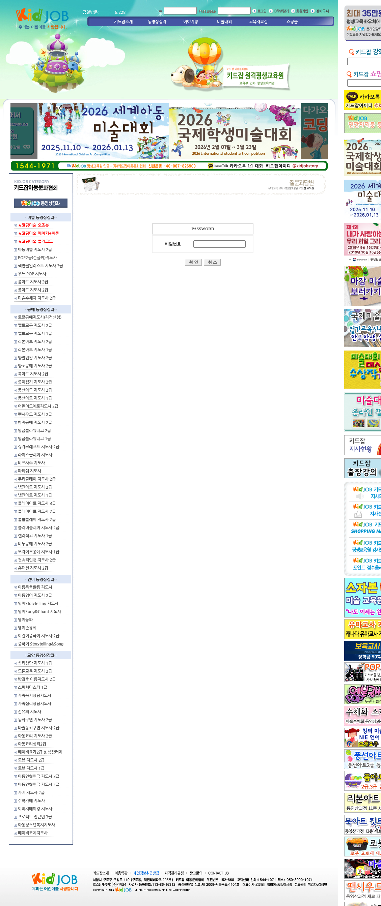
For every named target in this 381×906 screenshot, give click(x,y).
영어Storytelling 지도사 (38, 603)
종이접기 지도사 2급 (35, 382)
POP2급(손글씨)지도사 (37, 257)
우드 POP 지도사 (32, 273)
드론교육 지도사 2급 (35, 671)
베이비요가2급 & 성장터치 (40, 752)
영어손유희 (27, 627)
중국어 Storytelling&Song (40, 643)
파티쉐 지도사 (29, 471)
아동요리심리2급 (32, 744)
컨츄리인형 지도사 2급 (37, 559)
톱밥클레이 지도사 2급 (37, 519)
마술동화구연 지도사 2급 (38, 727)
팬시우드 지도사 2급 (35, 414)
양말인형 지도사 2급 (35, 357)
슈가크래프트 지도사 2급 (38, 446)
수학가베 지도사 (31, 800)
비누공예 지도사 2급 (35, 543)
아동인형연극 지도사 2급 (38, 784)
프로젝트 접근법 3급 (35, 816)
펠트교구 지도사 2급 (35, 325)
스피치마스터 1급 (32, 687)
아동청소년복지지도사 (36, 824)
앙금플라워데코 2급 (34, 430)
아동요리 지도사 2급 (35, 735)
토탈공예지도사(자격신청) (39, 317)
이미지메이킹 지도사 (35, 808)
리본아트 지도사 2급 (35, 341)
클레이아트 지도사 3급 (37, 503)
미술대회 (224, 21)
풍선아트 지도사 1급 (35, 398)
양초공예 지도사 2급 (35, 365)
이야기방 (190, 21)
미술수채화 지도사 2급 (37, 298)
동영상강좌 (157, 21)
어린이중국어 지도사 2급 (38, 635)
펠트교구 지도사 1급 (35, 333)
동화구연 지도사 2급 (35, 719)
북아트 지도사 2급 (33, 373)
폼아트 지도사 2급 (33, 290)
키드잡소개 (123, 21)
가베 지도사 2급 (31, 792)
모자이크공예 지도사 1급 (38, 551)
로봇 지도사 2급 (31, 760)
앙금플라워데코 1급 (34, 438)
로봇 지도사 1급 (31, 768)
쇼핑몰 (292, 21)
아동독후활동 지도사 (35, 587)
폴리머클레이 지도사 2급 (38, 527)
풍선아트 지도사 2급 (35, 390)
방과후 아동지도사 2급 (37, 679)
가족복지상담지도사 (34, 695)
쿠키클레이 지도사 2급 (37, 479)
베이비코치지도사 (33, 833)
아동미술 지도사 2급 (35, 249)
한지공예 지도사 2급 (35, 422)
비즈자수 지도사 (31, 462)
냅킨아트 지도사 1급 (35, 495)
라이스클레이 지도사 (35, 454)
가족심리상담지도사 (34, 703)
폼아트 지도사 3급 (33, 281)
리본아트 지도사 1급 (35, 349)
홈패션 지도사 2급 (33, 568)
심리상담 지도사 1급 (35, 663)
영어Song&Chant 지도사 (39, 611)
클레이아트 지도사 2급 (37, 511)
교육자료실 (258, 21)
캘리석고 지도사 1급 (35, 535)
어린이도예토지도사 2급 (38, 406)
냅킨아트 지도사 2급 (35, 487)
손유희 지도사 (29, 711)
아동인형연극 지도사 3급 (38, 776)
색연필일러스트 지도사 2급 (40, 265)
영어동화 (25, 619)
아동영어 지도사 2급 (35, 595)
